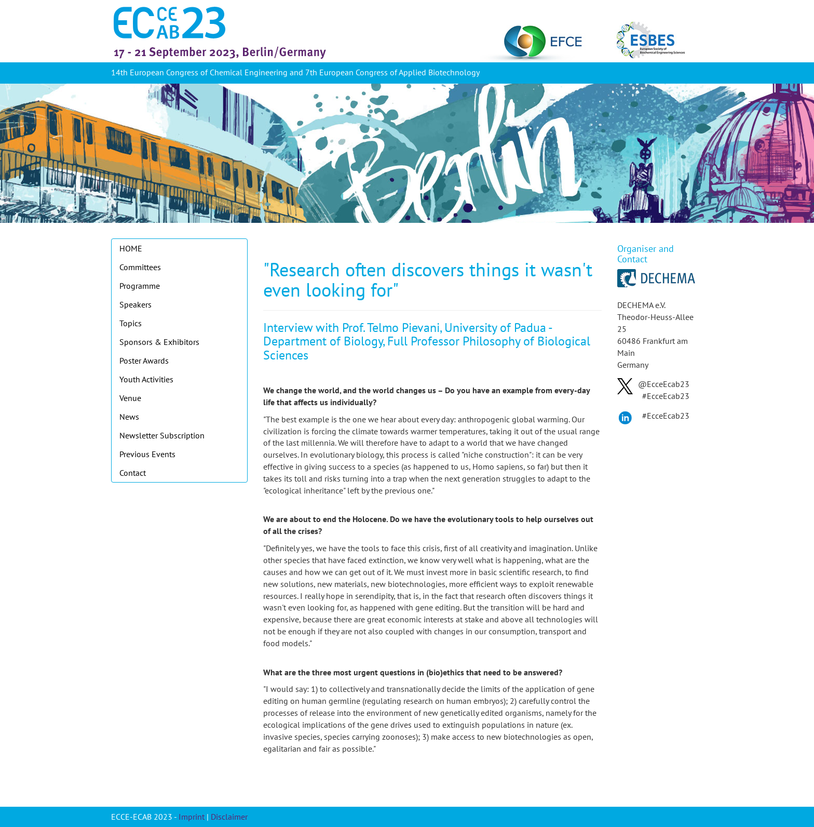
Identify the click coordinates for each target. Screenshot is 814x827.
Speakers (135, 304)
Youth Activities (146, 379)
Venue (130, 398)
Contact (132, 473)
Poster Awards (144, 360)
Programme (139, 286)
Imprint (192, 816)
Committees (140, 267)
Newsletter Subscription (162, 435)
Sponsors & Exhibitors (159, 342)
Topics (130, 323)
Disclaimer (229, 816)
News (129, 416)
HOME (130, 248)
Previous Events (147, 454)
